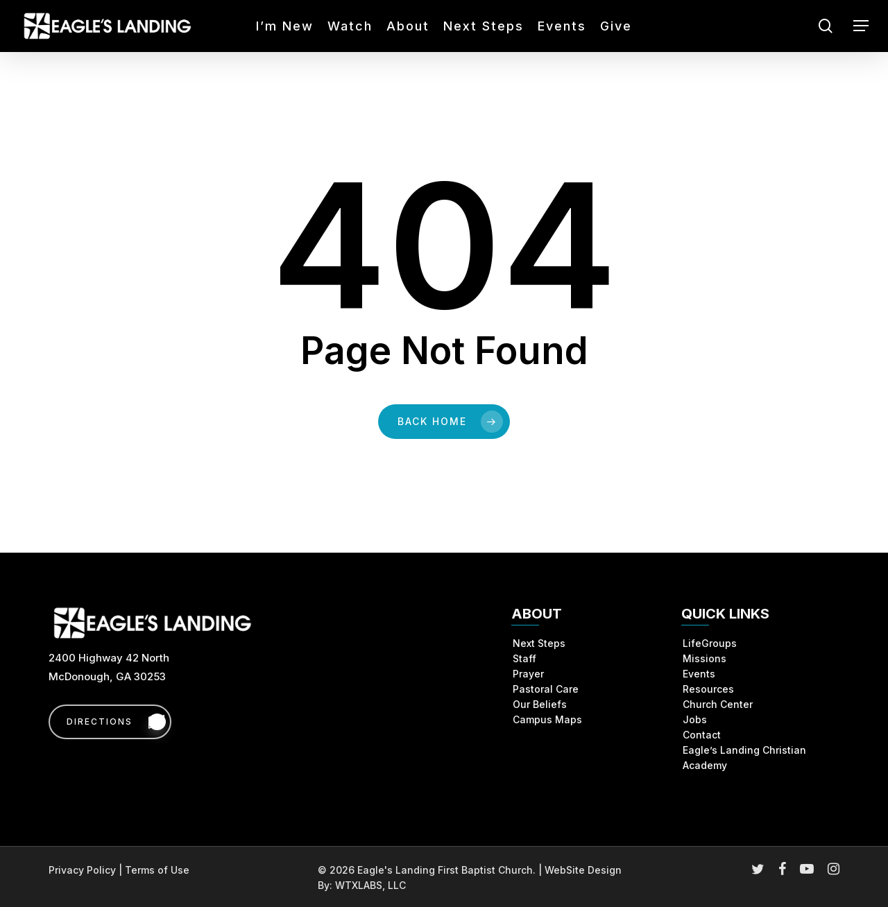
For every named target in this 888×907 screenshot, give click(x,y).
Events (699, 674)
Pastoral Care (546, 689)
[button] (861, 26)
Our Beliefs (540, 704)
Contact (702, 735)
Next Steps (539, 643)
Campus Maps (547, 719)
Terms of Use (157, 870)
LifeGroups (710, 643)
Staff (524, 658)
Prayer (528, 674)
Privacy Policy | (87, 870)
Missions (704, 658)
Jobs (695, 719)
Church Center (718, 704)
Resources (708, 689)
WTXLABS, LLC (370, 885)
